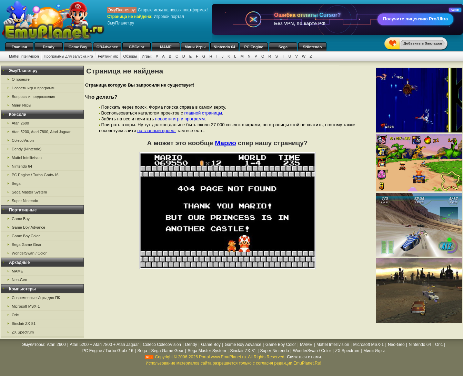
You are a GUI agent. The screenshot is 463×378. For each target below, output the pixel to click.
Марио (225, 143)
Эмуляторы (33, 344)
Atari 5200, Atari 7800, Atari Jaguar (41, 132)
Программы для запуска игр (68, 56)
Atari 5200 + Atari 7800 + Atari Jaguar (104, 344)
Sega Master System (29, 192)
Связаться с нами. (304, 357)
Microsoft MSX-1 (26, 306)
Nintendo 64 (224, 47)
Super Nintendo (25, 201)
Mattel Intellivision (24, 56)
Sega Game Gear (26, 244)
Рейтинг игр (108, 56)
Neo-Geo (19, 280)
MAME (166, 47)
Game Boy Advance (28, 227)
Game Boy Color (26, 236)
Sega (283, 47)
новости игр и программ (180, 118)
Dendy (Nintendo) (26, 149)
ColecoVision (23, 140)
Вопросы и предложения (33, 96)
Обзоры (130, 56)
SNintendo (312, 47)
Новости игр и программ (33, 88)
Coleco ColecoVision (162, 344)
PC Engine (253, 47)
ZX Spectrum (23, 332)
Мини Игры (195, 47)
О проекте (21, 79)
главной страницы (203, 113)
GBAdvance (107, 47)
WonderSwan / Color (29, 253)
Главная (19, 47)
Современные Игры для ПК (36, 298)
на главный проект (156, 130)
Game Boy (78, 47)
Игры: (147, 56)
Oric (15, 315)
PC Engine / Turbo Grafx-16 (35, 175)
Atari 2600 (20, 123)
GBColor (136, 47)
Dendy (48, 47)
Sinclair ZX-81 (24, 323)
